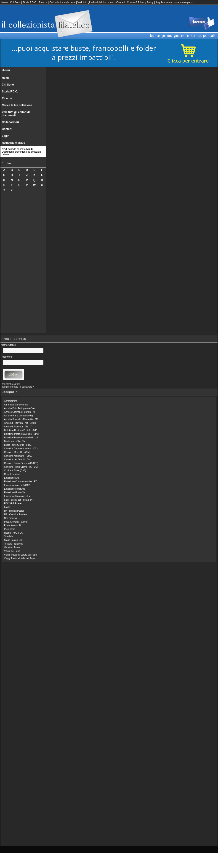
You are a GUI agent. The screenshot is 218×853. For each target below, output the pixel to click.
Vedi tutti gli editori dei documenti (95, 2)
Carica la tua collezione (62, 2)
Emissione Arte (11, 478)
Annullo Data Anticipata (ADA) (19, 408)
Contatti (120, 2)
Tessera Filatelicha (13, 544)
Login (5, 136)
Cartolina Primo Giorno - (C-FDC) (21, 467)
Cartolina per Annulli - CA (17, 459)
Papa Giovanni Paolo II (15, 522)
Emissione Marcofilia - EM (17, 496)
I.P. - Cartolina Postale (15, 514)
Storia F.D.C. (30, 2)
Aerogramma (10, 401)
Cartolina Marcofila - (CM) (17, 452)
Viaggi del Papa (12, 551)
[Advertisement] (23, 264)
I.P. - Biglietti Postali (14, 511)
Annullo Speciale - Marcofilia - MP (21, 419)
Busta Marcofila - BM (14, 441)
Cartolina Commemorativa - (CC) (20, 448)
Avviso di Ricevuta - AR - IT (18, 426)
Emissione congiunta (14, 489)
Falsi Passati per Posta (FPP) (19, 500)
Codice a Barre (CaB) (15, 470)
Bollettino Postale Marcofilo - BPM (21, 434)
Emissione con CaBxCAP (17, 485)
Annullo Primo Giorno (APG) (18, 415)
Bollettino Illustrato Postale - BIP (20, 430)
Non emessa (10, 518)
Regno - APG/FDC (13, 533)
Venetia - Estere (12, 547)
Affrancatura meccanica (16, 404)
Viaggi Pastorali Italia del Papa (19, 558)
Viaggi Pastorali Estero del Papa (20, 554)
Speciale (8, 536)
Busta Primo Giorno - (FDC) (18, 445)
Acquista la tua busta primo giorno (174, 2)
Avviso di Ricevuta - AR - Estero (20, 423)
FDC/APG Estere (12, 503)
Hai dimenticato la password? (17, 386)
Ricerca (43, 2)
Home (4, 2)
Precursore (9, 529)
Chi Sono (15, 2)
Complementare (12, 474)
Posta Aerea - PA (12, 525)
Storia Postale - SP (13, 540)
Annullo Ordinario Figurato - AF (20, 412)
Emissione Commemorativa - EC (20, 481)
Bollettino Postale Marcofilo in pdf (21, 437)
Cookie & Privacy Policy (140, 2)
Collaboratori (10, 122)
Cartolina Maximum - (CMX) (18, 456)
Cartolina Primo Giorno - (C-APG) (21, 463)
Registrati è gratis (13, 142)
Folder (7, 507)
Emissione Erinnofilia (14, 492)
